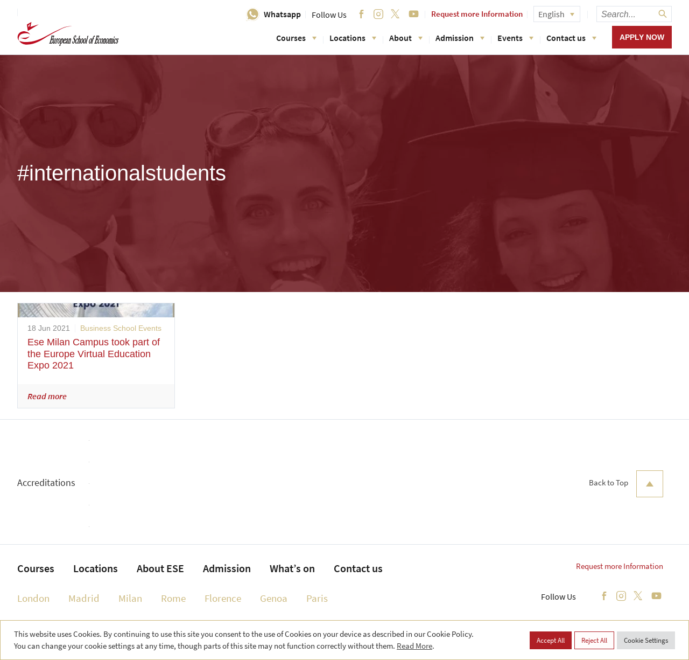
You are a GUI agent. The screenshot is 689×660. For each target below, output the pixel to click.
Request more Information (477, 14)
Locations (352, 37)
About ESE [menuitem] (160, 568)
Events (515, 37)
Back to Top (626, 483)
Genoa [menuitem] (273, 598)
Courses (296, 37)
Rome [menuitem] (173, 598)
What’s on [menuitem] (292, 568)
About (406, 37)
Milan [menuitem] (130, 598)
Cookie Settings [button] (646, 640)
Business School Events (120, 328)
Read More (414, 646)
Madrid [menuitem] (84, 598)
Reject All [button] (594, 640)
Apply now (642, 37)
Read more (47, 396)
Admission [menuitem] (227, 568)
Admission (459, 37)
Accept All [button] (551, 640)
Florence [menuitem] (223, 598)
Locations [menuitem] (95, 568)
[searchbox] (634, 14)
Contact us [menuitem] (358, 568)
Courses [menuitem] (35, 568)
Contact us (571, 37)
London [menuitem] (33, 598)
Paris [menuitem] (317, 598)
